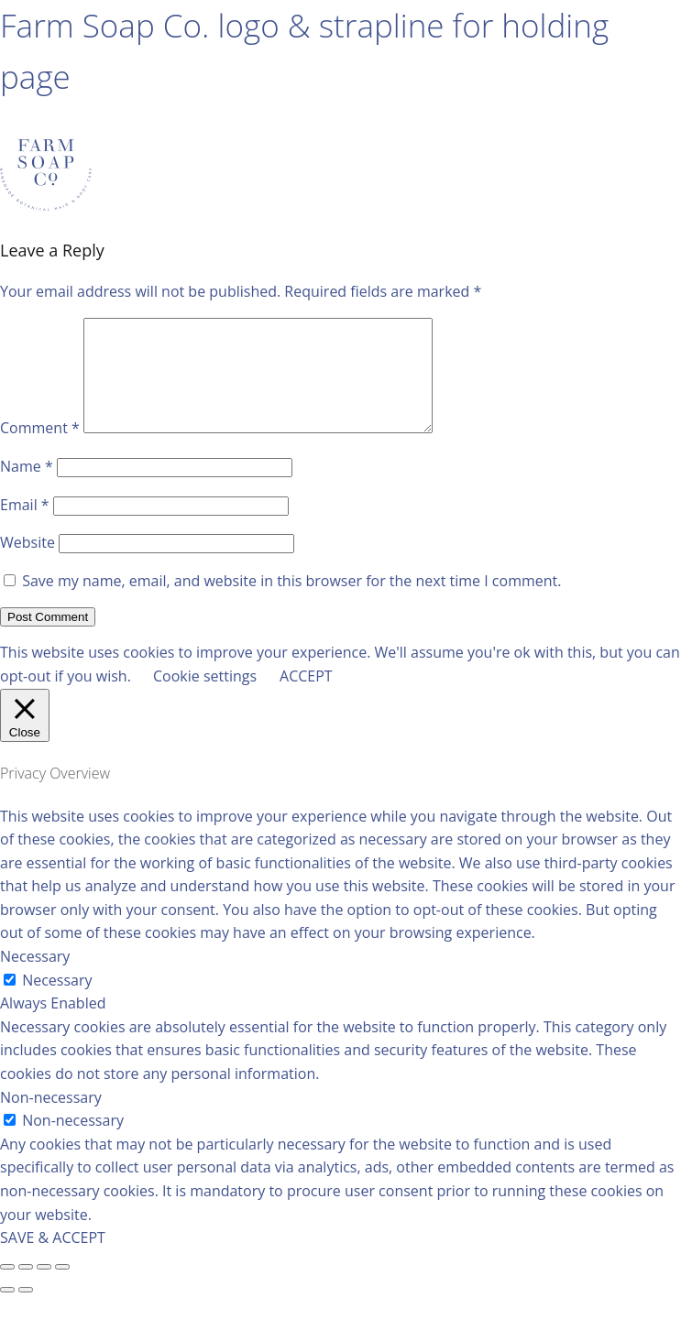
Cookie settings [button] (205, 698)
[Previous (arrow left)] (7, 1311)
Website (27, 564)
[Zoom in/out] (62, 1289)
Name (26, 488)
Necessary (57, 1002)
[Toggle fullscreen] (44, 1289)
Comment (40, 450)
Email (24, 527)
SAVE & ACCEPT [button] (52, 1259)
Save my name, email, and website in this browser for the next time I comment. (291, 603)
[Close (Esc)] (7, 1289)
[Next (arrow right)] (25, 1311)
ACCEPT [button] (306, 698)
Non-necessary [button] (51, 1119)
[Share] (25, 1289)
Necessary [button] (35, 978)
